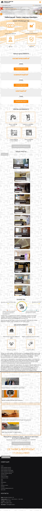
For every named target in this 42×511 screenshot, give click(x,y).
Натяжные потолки (4, 477)
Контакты (2, 486)
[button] (1, 11)
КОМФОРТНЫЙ (22, 154)
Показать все (5, 154)
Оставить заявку (4, 12)
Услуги (2, 465)
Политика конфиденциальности (7, 488)
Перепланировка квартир (6, 468)
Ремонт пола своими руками (10, 418)
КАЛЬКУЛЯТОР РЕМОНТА (21, 146)
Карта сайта (3, 489)
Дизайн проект (4, 474)
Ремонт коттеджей (4, 476)
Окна (2, 479)
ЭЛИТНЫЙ (30, 154)
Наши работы (3, 482)
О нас (2, 483)
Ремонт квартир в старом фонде (7, 471)
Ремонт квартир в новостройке (7, 470)
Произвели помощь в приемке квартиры (14, 386)
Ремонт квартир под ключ (6, 467)
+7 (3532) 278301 (37, 5)
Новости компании (21, 374)
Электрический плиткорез (10, 431)
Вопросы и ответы (4, 485)
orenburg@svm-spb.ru (6, 5)
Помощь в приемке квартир (6, 473)
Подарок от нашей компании (11, 399)
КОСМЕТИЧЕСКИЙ (13, 154)
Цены (2, 480)
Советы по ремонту (21, 407)
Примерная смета (21, 69)
